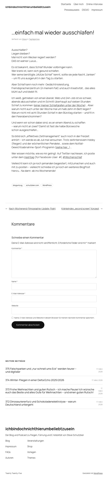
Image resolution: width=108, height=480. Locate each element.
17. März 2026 (99, 370)
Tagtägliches (34, 39)
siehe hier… (62, 147)
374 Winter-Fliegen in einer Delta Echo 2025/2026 (34, 380)
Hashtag (29, 157)
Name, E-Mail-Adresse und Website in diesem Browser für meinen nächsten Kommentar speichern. (54, 317)
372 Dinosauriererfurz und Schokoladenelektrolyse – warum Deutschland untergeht (40, 403)
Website (15, 305)
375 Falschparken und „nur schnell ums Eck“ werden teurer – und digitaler (40, 370)
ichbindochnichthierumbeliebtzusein (28, 7)
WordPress (47, 185)
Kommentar (17, 248)
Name (15, 281)
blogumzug (17, 185)
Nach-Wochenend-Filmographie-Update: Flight (32, 208)
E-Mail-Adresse (18, 293)
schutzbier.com (32, 185)
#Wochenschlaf (72, 157)
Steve (24, 39)
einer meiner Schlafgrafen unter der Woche (59, 105)
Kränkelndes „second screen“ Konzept (80, 208)
